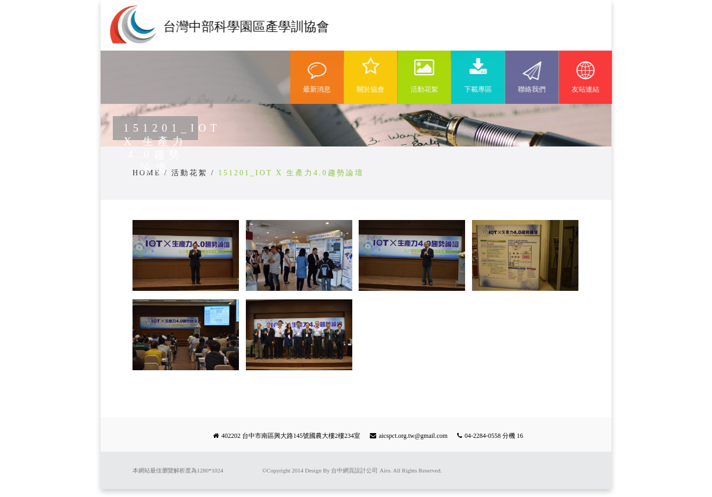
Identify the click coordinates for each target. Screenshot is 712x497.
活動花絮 (189, 173)
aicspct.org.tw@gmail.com (413, 435)
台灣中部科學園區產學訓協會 (245, 27)
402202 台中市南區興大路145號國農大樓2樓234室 (290, 435)
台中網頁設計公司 (354, 470)
